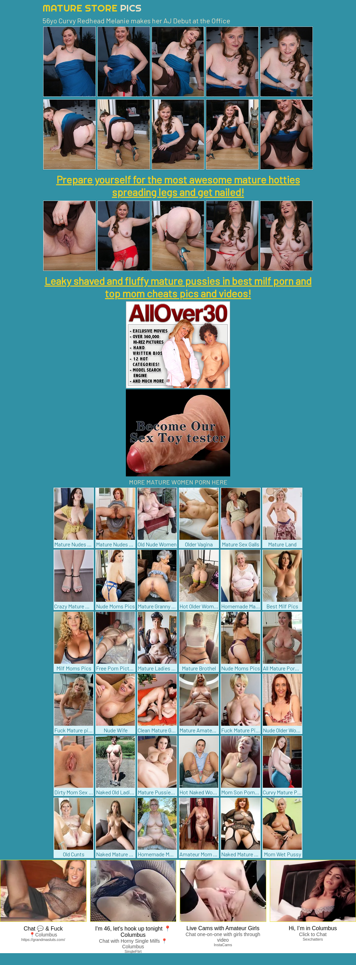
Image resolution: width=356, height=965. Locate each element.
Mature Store (91, 8)
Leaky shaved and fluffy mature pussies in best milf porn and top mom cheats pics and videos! (178, 286)
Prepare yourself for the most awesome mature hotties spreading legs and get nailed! (178, 185)
